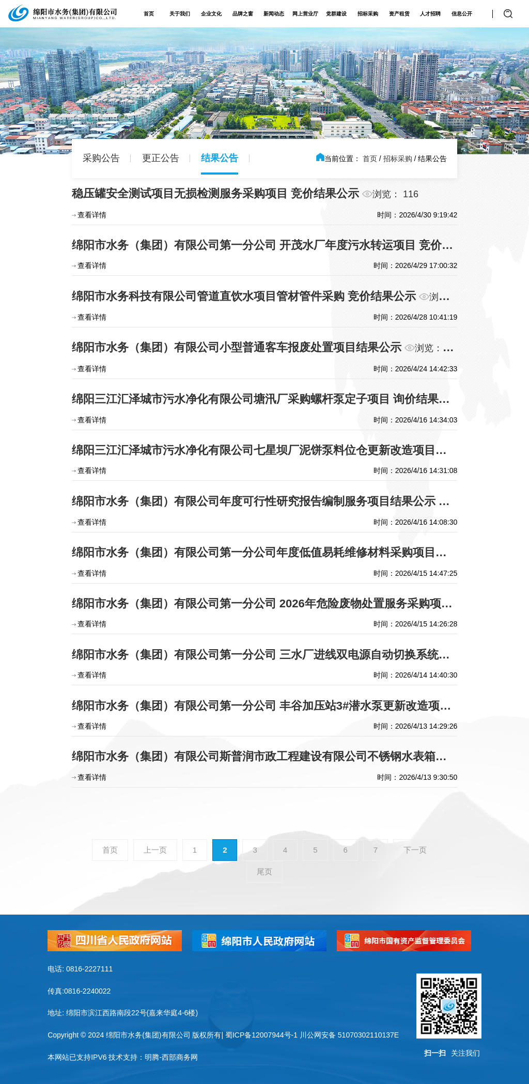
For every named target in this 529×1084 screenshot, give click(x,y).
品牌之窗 (242, 14)
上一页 (155, 849)
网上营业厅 (305, 14)
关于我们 (179, 14)
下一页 (415, 849)
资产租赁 (399, 14)
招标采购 (367, 14)
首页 (149, 14)
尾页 (264, 871)
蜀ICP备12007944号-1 (261, 1035)
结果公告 (219, 158)
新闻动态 (273, 14)
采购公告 (101, 158)
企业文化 (211, 14)
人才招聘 (430, 14)
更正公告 (160, 158)
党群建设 (336, 14)
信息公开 (462, 14)
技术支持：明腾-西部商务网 (153, 1057)
